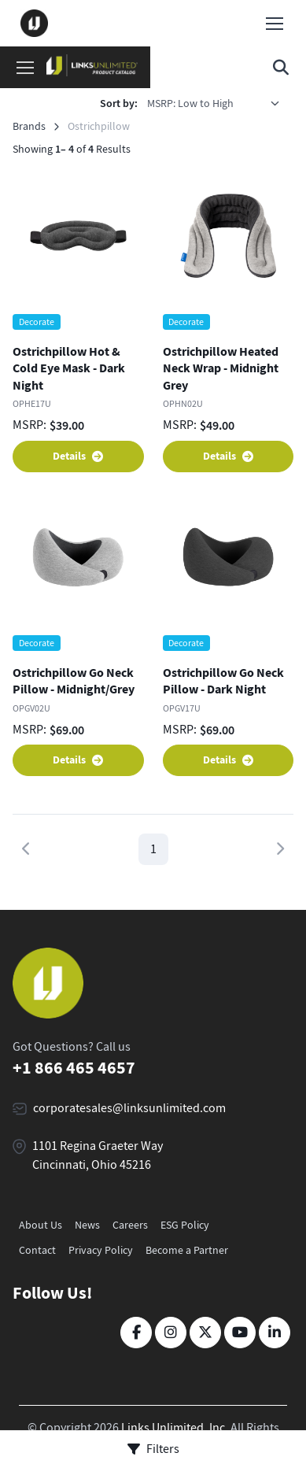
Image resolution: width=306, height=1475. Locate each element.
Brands (29, 126)
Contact (37, 1250)
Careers (130, 1225)
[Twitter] (205, 1332)
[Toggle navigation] (274, 23)
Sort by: (119, 103)
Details (78, 456)
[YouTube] (240, 1332)
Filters (153, 1449)
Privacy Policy (100, 1250)
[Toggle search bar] (281, 68)
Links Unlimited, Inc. (174, 1428)
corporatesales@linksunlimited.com (129, 1108)
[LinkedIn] (274, 1332)
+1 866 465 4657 (74, 1067)
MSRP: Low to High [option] (190, 103)
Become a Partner (187, 1250)
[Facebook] (136, 1332)
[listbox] (218, 103)
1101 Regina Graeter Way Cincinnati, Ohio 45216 (97, 1155)
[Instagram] (170, 1332)
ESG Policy (184, 1225)
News (87, 1225)
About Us (40, 1225)
